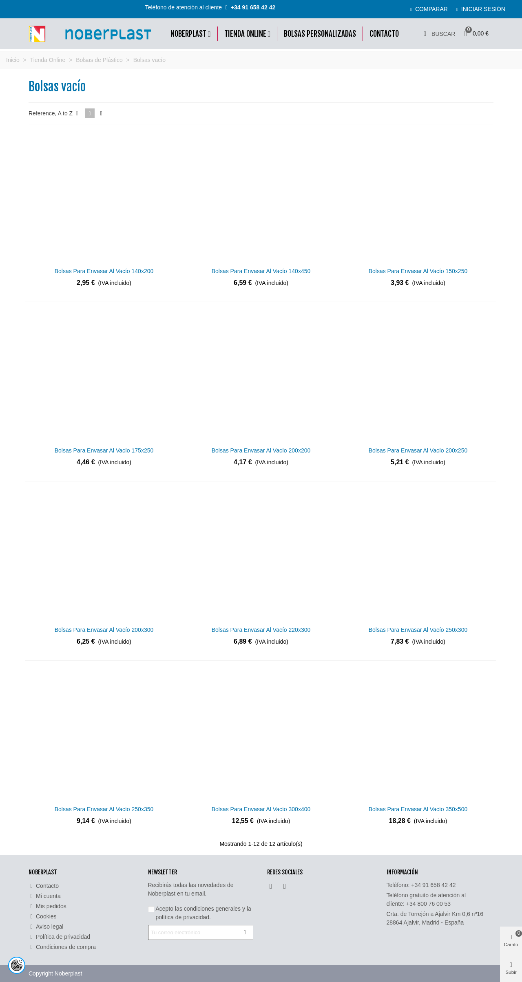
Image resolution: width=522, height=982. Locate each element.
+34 (433, 885)
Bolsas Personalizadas (320, 34)
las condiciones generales (208, 908)
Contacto (384, 34)
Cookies (43, 916)
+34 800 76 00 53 (428, 903)
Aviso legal (46, 926)
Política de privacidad (59, 937)
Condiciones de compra (62, 947)
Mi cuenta (45, 896)
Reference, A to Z (54, 113)
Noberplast (188, 34)
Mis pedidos (47, 906)
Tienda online (245, 34)
